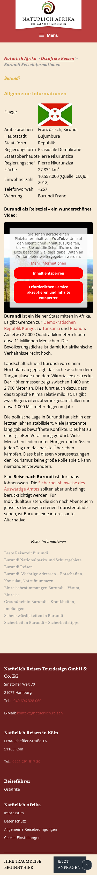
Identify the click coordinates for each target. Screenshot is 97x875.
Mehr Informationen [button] (48, 263)
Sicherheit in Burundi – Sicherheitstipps (41, 623)
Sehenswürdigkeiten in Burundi (33, 616)
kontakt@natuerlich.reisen (40, 713)
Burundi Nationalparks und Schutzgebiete (43, 560)
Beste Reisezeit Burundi (26, 553)
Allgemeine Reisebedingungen (30, 829)
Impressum (14, 812)
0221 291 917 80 (26, 761)
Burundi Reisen (18, 567)
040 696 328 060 (27, 700)
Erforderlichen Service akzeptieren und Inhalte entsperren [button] (48, 292)
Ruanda (77, 328)
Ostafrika (12, 789)
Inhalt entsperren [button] (48, 273)
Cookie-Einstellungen (22, 837)
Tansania (51, 328)
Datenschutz (15, 821)
